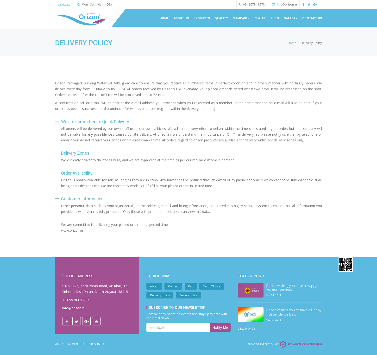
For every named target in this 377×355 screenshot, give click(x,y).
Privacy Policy (188, 295)
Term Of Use (211, 286)
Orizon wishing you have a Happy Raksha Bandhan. (291, 288)
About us (181, 18)
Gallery (290, 18)
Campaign (241, 18)
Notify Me (220, 327)
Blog (275, 18)
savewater (65, 4)
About (154, 286)
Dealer (260, 18)
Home (164, 18)
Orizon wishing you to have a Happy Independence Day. (293, 312)
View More (246, 329)
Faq (190, 286)
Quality (221, 18)
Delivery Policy (160, 295)
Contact (173, 286)
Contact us (312, 18)
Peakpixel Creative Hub (305, 344)
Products (202, 18)
